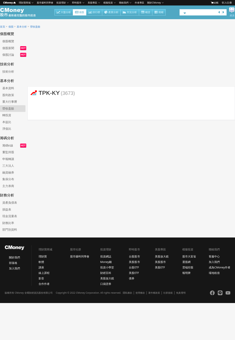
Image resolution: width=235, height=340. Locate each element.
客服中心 (214, 256)
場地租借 (214, 273)
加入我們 (14, 268)
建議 (232, 15)
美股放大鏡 (107, 278)
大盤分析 (64, 12)
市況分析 (130, 12)
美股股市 (134, 262)
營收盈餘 (35, 26)
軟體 (41, 262)
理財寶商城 (25, 2)
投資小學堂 (107, 267)
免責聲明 (180, 292)
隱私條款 (127, 292)
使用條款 (140, 292)
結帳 (215, 2)
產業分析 (111, 12)
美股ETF (134, 273)
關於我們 (14, 257)
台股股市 (134, 256)
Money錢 (106, 262)
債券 (131, 278)
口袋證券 (105, 284)
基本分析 (22, 26)
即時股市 (76, 2)
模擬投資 (108, 2)
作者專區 (139, 2)
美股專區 (92, 2)
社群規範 (168, 292)
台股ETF (134, 267)
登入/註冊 (227, 2)
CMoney (9, 2)
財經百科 (105, 273)
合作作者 (44, 284)
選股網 (186, 262)
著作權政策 (154, 292)
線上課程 (44, 273)
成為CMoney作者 (219, 267)
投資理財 (61, 2)
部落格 (13, 263)
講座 (41, 267)
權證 (145, 12)
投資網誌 (105, 256)
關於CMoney (154, 2)
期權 (159, 12)
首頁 (2, 26)
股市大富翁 (189, 256)
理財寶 (43, 256)
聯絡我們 (123, 2)
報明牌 (186, 273)
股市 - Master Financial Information (20, 12)
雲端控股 (187, 267)
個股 (79, 12)
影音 (41, 278)
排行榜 (94, 12)
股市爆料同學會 (45, 2)
